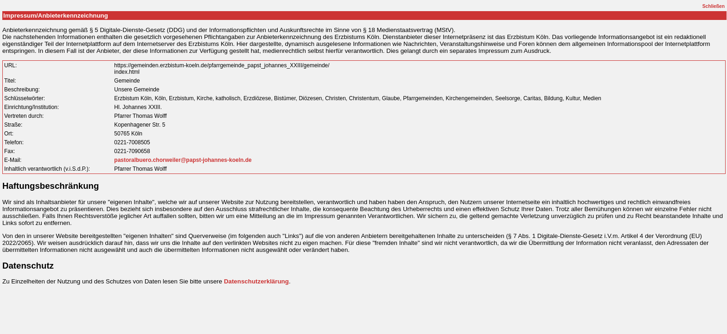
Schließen (713, 6)
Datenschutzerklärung (256, 281)
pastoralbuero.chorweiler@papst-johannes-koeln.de (182, 160)
